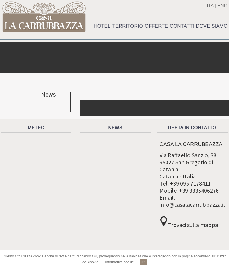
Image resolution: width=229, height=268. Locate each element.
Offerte (156, 26)
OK (143, 262)
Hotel (102, 26)
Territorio (127, 26)
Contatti (182, 26)
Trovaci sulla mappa (193, 225)
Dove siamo (212, 26)
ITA (210, 5)
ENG (222, 5)
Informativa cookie (119, 262)
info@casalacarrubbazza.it (192, 204)
